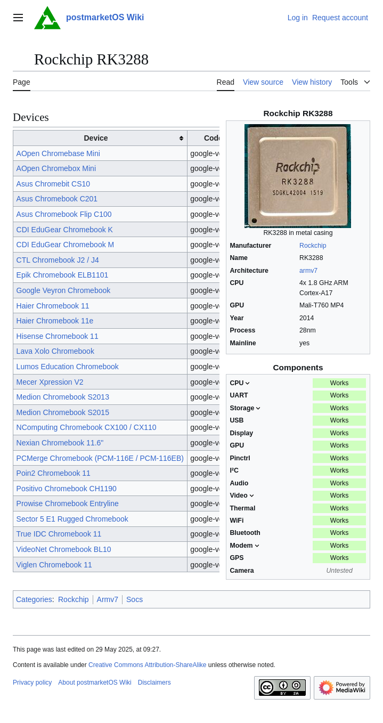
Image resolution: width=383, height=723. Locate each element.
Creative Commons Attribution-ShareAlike (147, 665)
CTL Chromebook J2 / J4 (58, 260)
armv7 (308, 270)
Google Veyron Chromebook (64, 290)
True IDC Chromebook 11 (59, 534)
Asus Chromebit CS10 (54, 184)
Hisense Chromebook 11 (58, 336)
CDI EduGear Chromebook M (66, 244)
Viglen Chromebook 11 (54, 564)
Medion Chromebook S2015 (63, 412)
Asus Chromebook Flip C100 (64, 214)
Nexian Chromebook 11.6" (60, 442)
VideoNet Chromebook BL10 (64, 549)
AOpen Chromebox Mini (56, 168)
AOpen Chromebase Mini (58, 153)
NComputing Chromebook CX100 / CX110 (87, 427)
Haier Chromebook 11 (53, 306)
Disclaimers (154, 682)
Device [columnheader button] (96, 138)
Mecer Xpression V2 (50, 382)
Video (242, 495)
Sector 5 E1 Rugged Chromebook (72, 519)
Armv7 (107, 599)
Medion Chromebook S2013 (63, 397)
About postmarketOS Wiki (94, 682)
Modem (245, 545)
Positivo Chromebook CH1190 (67, 488)
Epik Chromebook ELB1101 (63, 275)
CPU (240, 383)
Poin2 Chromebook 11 (54, 473)
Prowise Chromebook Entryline (68, 503)
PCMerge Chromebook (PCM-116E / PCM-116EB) (100, 458)
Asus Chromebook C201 (57, 198)
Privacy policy (32, 682)
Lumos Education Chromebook (68, 366)
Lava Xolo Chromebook (55, 351)
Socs (134, 599)
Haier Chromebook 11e (55, 320)
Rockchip (313, 245)
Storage (246, 408)
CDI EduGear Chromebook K (65, 229)
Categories (34, 599)
